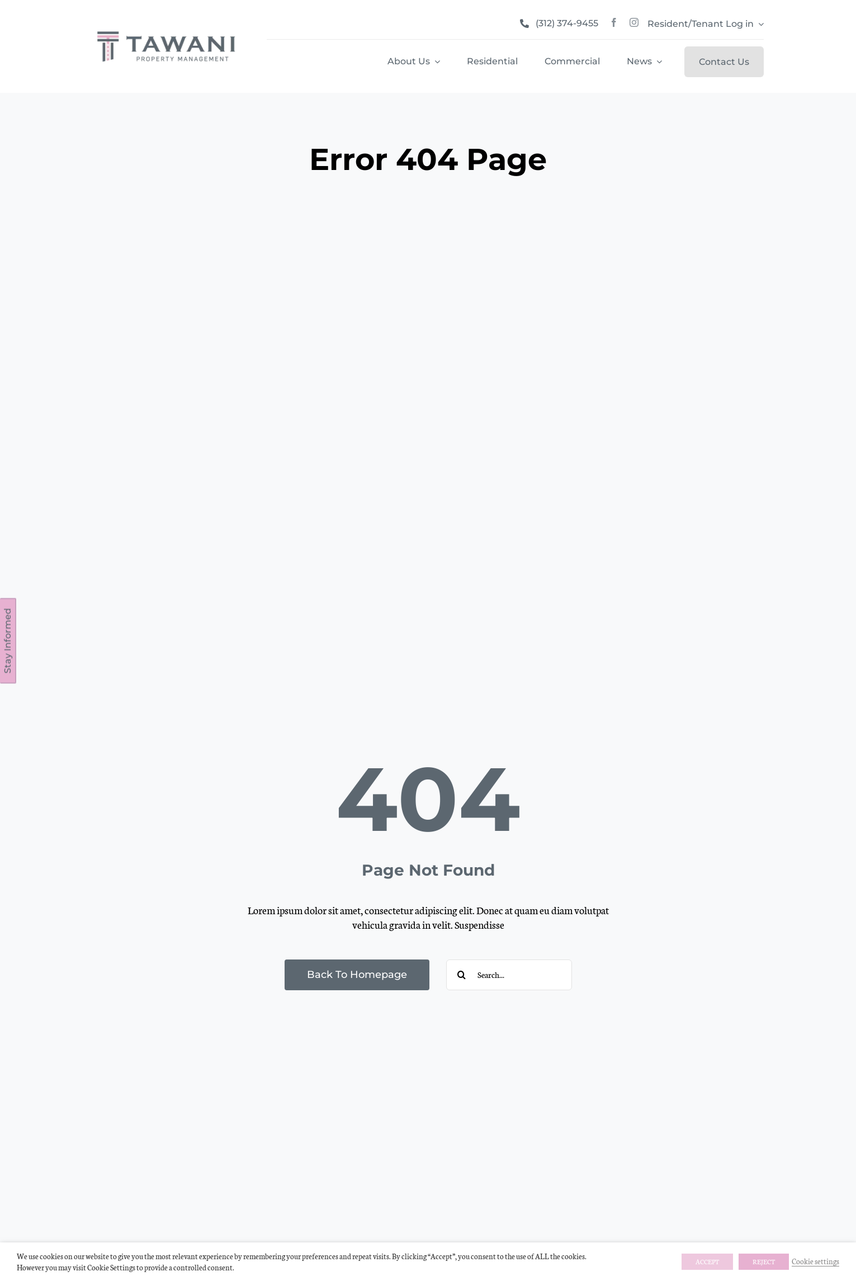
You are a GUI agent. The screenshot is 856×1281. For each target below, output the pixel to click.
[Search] (461, 974)
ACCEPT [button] (707, 1261)
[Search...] (509, 974)
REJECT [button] (764, 1261)
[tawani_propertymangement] (166, 31)
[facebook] (613, 22)
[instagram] (634, 22)
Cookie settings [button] (815, 1261)
